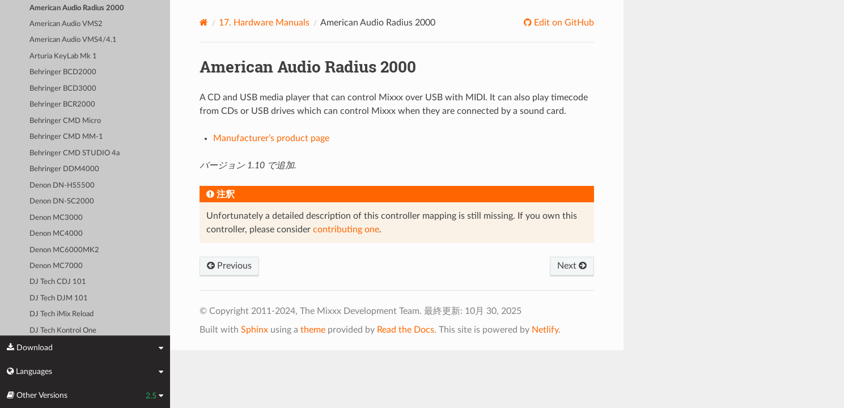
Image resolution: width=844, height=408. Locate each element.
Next (572, 265)
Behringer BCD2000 (62, 72)
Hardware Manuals (264, 22)
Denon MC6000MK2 (64, 250)
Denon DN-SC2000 (61, 201)
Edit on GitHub (563, 22)
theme (312, 329)
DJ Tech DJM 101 (58, 298)
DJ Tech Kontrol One (62, 330)
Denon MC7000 (56, 266)
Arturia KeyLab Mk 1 (63, 56)
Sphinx (254, 329)
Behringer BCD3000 (62, 88)
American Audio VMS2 (66, 24)
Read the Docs (405, 329)
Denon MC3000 (56, 218)
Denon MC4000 (56, 233)
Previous (229, 265)
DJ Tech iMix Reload (61, 314)
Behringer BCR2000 (62, 104)
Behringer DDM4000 (64, 169)
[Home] (204, 22)
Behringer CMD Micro (65, 121)
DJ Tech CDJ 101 (57, 282)
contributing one (346, 229)
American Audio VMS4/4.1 (73, 40)
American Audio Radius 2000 (76, 8)
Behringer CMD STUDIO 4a (74, 153)
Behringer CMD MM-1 (66, 137)
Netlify (545, 329)
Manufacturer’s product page (271, 138)
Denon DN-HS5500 (62, 185)
